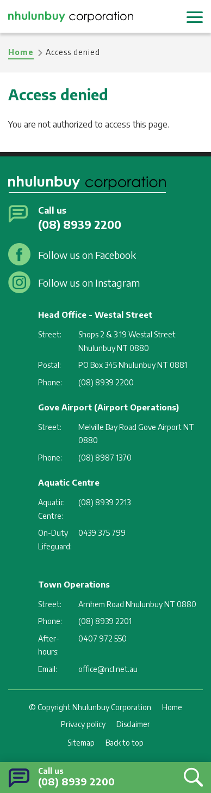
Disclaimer (133, 724)
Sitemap (81, 742)
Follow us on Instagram (89, 282)
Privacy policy (83, 724)
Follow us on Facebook (87, 255)
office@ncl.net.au (108, 669)
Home (21, 52)
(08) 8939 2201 (105, 621)
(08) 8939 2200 (76, 781)
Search (190, 777)
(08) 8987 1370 (105, 457)
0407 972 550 (102, 638)
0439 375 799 (102, 532)
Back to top (124, 742)
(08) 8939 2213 (104, 502)
